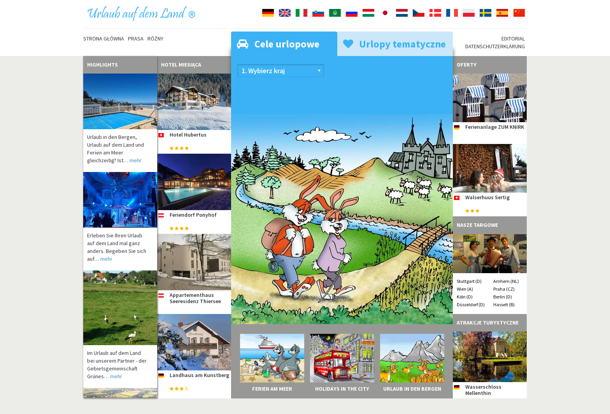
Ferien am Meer (272, 388)
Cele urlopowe (278, 43)
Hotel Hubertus (188, 134)
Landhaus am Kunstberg (199, 375)
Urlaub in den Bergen (412, 388)
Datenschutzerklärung (495, 46)
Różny (155, 38)
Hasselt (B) (504, 304)
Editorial (513, 38)
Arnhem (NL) (506, 281)
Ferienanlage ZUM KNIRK (494, 126)
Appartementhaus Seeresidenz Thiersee (195, 297)
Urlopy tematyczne (394, 43)
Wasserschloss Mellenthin (483, 389)
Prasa (136, 38)
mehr (136, 160)
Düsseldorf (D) (471, 304)
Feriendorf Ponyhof (193, 214)
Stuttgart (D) (469, 281)
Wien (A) (465, 289)
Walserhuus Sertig (487, 197)
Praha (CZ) (504, 289)
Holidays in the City (342, 388)
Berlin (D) (502, 297)
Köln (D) (465, 297)
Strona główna (103, 38)
